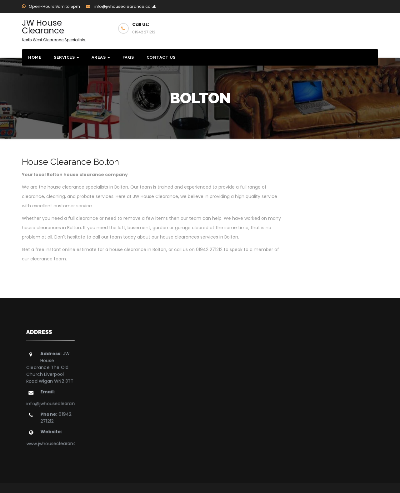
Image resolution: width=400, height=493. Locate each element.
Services (66, 57)
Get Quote (350, 27)
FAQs (128, 57)
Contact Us (161, 57)
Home (34, 57)
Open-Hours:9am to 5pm (51, 6)
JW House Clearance (53, 29)
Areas (101, 57)
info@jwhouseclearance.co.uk (121, 6)
